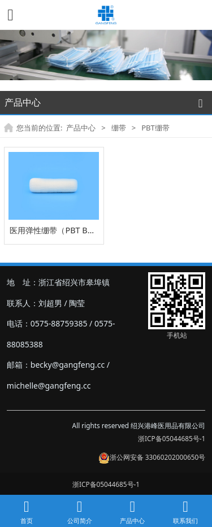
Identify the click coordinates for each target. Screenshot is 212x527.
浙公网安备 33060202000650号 (152, 456)
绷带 (118, 128)
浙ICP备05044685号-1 (171, 438)
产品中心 (81, 128)
